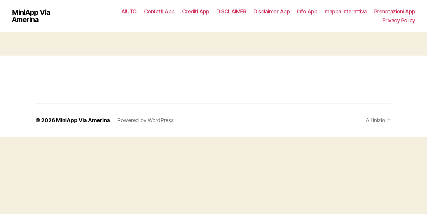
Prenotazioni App (394, 11)
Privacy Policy (399, 20)
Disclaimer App (272, 11)
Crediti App (195, 11)
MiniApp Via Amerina (31, 16)
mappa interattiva (346, 11)
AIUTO (129, 11)
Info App (307, 11)
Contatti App (159, 11)
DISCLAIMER (231, 11)
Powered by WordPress (145, 120)
